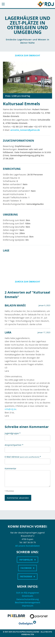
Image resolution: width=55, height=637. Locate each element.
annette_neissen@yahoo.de (25, 129)
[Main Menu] (3, 4)
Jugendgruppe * (13, 433)
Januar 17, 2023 (44, 332)
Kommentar (10, 468)
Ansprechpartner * (14, 445)
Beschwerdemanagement (27, 602)
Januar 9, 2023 (44, 305)
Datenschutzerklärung (27, 599)
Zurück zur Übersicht (27, 55)
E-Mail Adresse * (23, 456)
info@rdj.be (10, 409)
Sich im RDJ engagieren (27, 592)
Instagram (26, 576)
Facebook (26, 568)
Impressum (27, 605)
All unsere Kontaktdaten (27, 545)
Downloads (27, 595)
